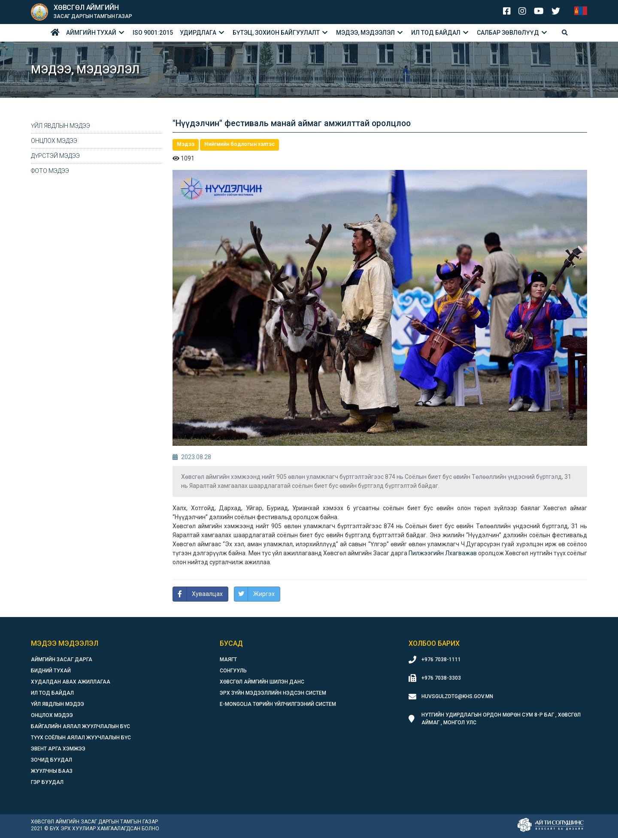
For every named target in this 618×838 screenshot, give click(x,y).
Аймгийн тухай (91, 32)
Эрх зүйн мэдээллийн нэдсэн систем (273, 693)
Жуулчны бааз (52, 771)
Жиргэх (264, 593)
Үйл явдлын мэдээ (60, 125)
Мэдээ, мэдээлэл (365, 32)
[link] (443, 553)
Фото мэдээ (50, 170)
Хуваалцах (207, 593)
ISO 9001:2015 (153, 32)
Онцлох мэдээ (54, 140)
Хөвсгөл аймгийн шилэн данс (262, 682)
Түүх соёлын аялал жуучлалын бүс (81, 738)
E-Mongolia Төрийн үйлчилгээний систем (278, 704)
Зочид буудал (51, 760)
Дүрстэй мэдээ (55, 155)
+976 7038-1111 (441, 659)
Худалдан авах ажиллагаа (70, 682)
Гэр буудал (47, 782)
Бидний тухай (51, 671)
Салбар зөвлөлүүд (508, 32)
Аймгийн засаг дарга (61, 659)
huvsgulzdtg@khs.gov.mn (457, 696)
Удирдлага (198, 32)
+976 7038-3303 (441, 678)
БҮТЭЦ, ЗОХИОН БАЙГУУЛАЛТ (276, 32)
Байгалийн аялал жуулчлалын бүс (80, 726)
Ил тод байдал (435, 32)
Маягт (228, 659)
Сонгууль (233, 671)
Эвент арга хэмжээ (58, 749)
